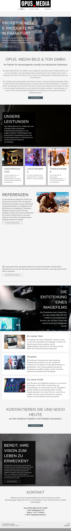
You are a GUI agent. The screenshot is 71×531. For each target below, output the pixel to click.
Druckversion (5, 524)
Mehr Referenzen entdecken (12, 275)
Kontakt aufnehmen (12, 481)
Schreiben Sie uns (35, 425)
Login (68, 523)
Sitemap (13, 524)
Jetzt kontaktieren (35, 97)
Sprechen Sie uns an (10, 46)
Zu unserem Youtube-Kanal (12, 222)
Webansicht (67, 525)
